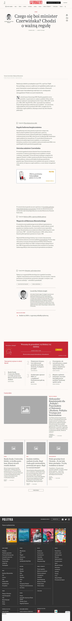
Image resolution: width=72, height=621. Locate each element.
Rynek (36, 12)
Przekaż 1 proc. (58, 549)
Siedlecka (39, 538)
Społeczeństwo (58, 547)
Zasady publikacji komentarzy (26, 599)
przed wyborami (41, 232)
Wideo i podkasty (40, 554)
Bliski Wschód (5, 587)
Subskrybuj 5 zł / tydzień (54, 2)
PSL (3, 567)
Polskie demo (40, 571)
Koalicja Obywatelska (7, 561)
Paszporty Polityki (24, 571)
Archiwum (57, 557)
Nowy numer (4, 536)
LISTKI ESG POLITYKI (25, 549)
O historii (39, 565)
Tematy (56, 561)
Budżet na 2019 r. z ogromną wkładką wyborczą (34, 209)
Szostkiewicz (40, 543)
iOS (37, 602)
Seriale (21, 563)
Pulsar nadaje (40, 573)
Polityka (4, 538)
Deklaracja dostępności (25, 604)
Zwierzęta (57, 555)
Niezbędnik (4, 553)
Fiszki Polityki (57, 602)
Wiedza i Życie (5, 547)
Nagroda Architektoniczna (26, 573)
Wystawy (22, 565)
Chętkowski (40, 547)
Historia (56, 545)
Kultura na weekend (41, 559)
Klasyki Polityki (58, 553)
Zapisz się (59, 341)
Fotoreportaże (58, 543)
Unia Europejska (6, 583)
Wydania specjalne (6, 541)
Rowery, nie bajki (41, 569)
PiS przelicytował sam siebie (30, 121)
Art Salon (22, 575)
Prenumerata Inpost (46, 507)
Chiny (3, 592)
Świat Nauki (5, 549)
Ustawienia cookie (23, 609)
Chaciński (39, 545)
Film (21, 561)
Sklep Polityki (58, 565)
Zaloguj (65, 2)
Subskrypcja (55, 507)
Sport (56, 551)
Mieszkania (22, 538)
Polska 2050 (5, 569)
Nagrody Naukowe (24, 591)
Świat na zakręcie (41, 561)
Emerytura (22, 545)
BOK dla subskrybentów (7, 604)
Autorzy (56, 559)
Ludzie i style (58, 541)
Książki (21, 557)
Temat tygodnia (40, 557)
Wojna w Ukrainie (6, 581)
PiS (3, 563)
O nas (56, 563)
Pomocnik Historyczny (7, 543)
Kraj (3, 558)
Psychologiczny (40, 567)
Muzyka (21, 559)
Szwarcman (40, 541)
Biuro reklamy (5, 599)
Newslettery (57, 538)
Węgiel (21, 543)
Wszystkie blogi (41, 549)
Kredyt (21, 547)
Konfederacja (5, 571)
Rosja (3, 590)
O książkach (40, 563)
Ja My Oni (4, 551)
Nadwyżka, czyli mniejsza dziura (32, 263)
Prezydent (4, 573)
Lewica (4, 565)
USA (3, 585)
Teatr (21, 567)
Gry (21, 569)
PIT (20, 541)
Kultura (21, 554)
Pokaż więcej (36, 478)
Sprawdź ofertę (50, 175)
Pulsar (21, 583)
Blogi (38, 536)
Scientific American (6, 545)
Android (40, 602)
